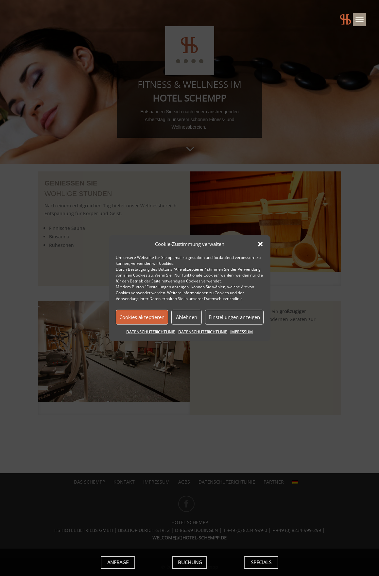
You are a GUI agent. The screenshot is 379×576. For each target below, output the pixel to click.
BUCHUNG (190, 562)
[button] (260, 244)
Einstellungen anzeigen (234, 317)
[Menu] (359, 19)
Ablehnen (186, 317)
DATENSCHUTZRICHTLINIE (150, 332)
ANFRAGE (118, 562)
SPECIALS (261, 562)
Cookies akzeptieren (141, 317)
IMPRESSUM (241, 332)
